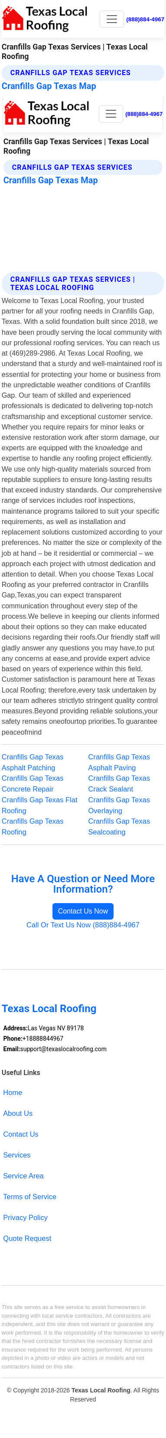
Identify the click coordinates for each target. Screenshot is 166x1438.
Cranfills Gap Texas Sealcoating (119, 826)
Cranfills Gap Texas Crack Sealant (119, 783)
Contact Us (21, 1134)
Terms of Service (29, 1197)
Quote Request (27, 1238)
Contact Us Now (83, 911)
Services (16, 1155)
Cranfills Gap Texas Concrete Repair (33, 783)
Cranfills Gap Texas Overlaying (119, 805)
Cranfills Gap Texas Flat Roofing (40, 805)
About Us (18, 1113)
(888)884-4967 (145, 19)
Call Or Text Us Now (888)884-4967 (83, 925)
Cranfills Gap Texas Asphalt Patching (33, 762)
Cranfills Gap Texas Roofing (33, 826)
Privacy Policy (25, 1217)
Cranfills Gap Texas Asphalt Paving (119, 762)
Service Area (23, 1176)
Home (12, 1092)
